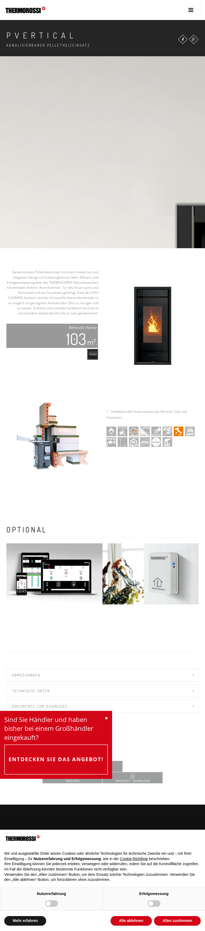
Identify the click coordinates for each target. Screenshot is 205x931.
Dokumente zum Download (39, 706)
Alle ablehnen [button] (131, 920)
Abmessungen (26, 675)
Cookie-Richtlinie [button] (134, 859)
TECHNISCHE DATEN (31, 691)
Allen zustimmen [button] (177, 920)
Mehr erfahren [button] (25, 920)
